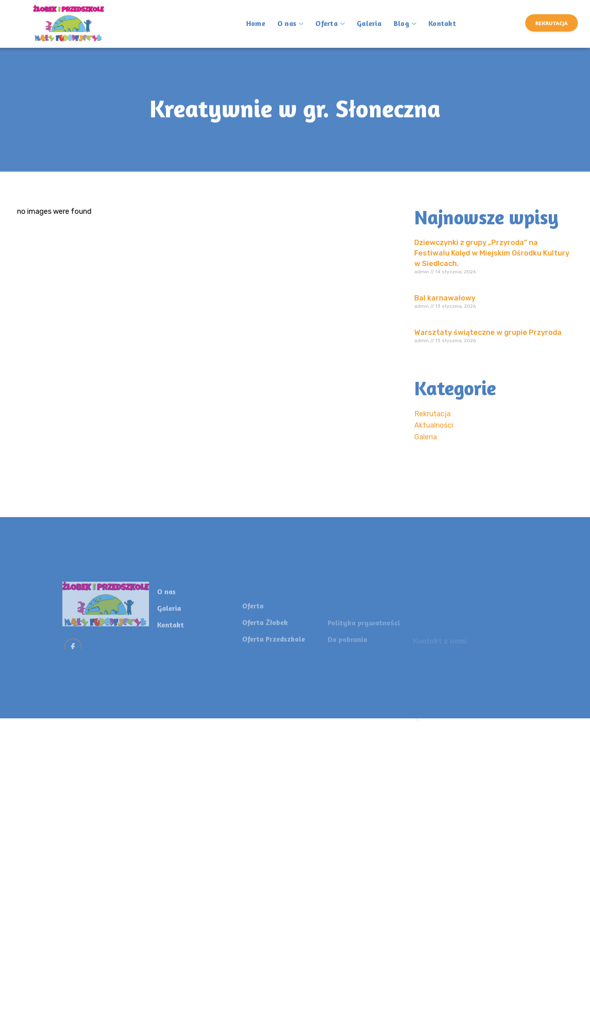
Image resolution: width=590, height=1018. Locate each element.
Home (255, 17)
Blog (405, 19)
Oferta (330, 19)
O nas (290, 19)
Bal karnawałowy (444, 298)
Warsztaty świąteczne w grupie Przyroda (488, 332)
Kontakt (442, 17)
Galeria (369, 17)
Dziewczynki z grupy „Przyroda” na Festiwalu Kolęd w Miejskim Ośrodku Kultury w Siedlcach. (491, 253)
